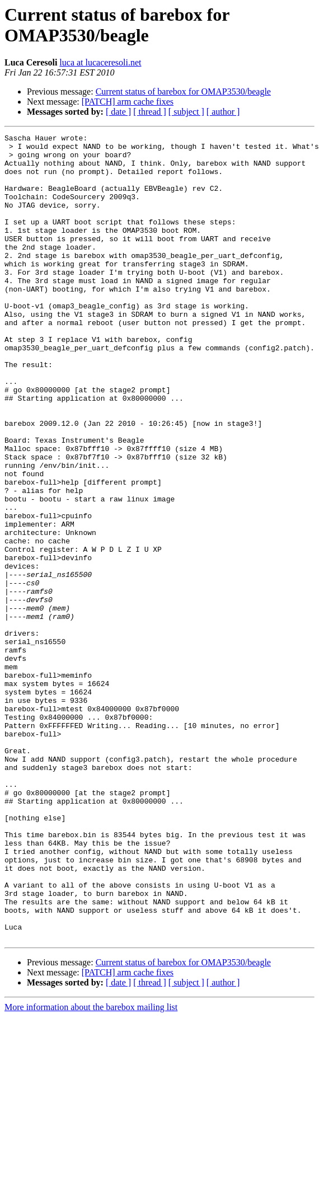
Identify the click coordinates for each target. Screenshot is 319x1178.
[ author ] (223, 111)
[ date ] (118, 111)
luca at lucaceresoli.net (100, 62)
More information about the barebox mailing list (90, 1168)
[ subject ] (186, 111)
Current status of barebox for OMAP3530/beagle (183, 91)
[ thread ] (149, 111)
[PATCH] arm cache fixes (127, 101)
